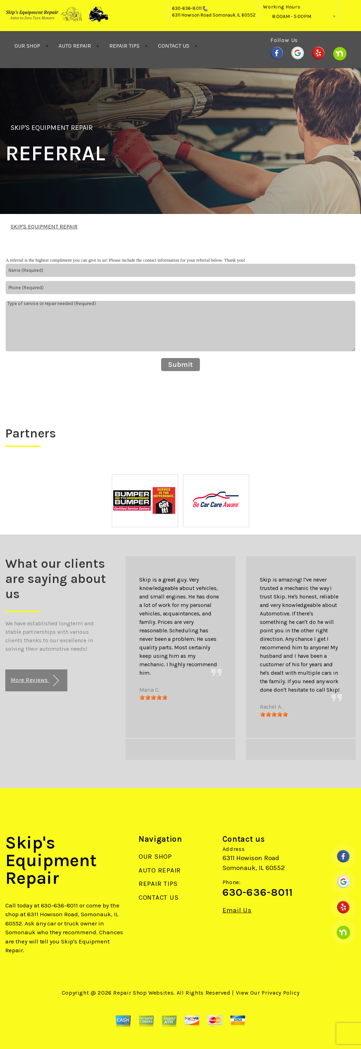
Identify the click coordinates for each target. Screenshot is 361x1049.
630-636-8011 (187, 8)
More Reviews (35, 680)
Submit (180, 364)
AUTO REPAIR (75, 45)
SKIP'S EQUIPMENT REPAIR (52, 128)
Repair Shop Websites (143, 992)
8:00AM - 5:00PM (291, 16)
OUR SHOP (27, 45)
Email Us (237, 910)
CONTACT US (173, 45)
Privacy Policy (280, 992)
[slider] (153, 697)
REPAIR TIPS (124, 45)
